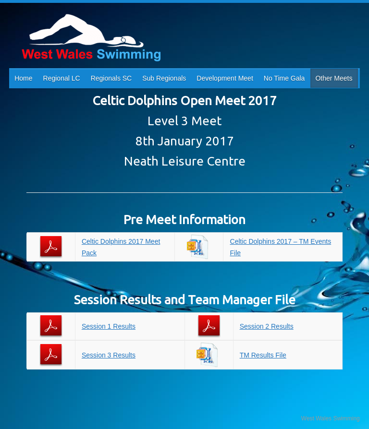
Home (23, 78)
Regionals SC (111, 78)
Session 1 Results (108, 326)
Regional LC (61, 78)
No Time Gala (284, 78)
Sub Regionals (164, 78)
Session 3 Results (108, 355)
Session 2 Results (267, 326)
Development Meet (225, 78)
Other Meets (333, 78)
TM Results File (263, 355)
